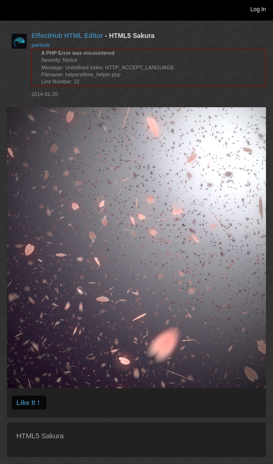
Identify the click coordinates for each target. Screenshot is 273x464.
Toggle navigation (11, 9)
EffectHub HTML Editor (67, 35)
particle (40, 45)
